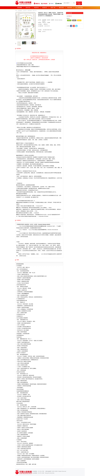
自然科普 (25, 10)
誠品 (74, 20)
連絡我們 (69, 7)
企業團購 (79, 4)
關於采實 (61, 7)
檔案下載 (53, 7)
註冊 (77, 2)
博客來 (69, 20)
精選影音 (44, 7)
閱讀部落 (36, 7)
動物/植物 (30, 10)
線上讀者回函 (79, 7)
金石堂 (79, 20)
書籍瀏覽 (19, 7)
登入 (80, 2)
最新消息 (28, 7)
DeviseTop (52, 473)
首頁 (16, 10)
